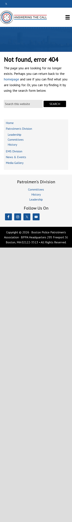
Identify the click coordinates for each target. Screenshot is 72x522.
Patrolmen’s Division (19, 128)
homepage (11, 79)
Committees (16, 139)
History (12, 144)
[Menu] (67, 17)
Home (10, 123)
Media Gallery (14, 163)
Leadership (14, 134)
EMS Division (14, 151)
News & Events (16, 157)
